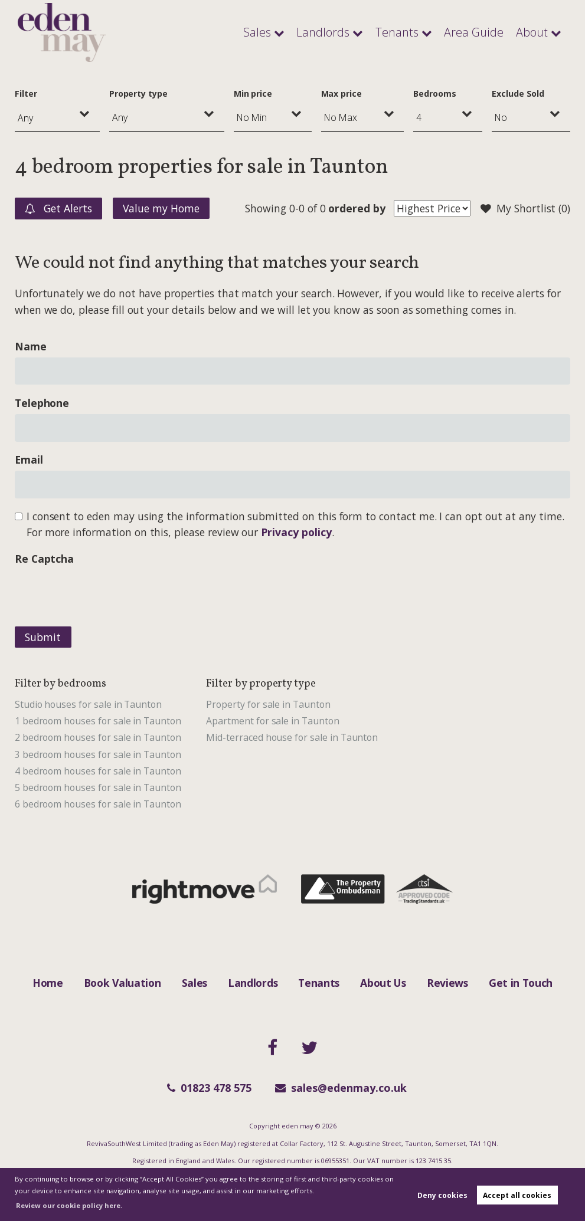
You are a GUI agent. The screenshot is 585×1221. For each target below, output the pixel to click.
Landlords (350, 32)
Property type (138, 93)
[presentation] (104, 593)
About (534, 32)
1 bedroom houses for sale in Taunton (98, 720)
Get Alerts (58, 208)
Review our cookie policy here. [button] (69, 1205)
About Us (383, 983)
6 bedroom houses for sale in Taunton (98, 803)
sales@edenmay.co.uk (341, 1088)
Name (31, 346)
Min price (253, 93)
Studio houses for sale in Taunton (88, 704)
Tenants (416, 32)
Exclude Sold (518, 93)
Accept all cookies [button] (517, 1195)
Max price (341, 93)
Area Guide (484, 32)
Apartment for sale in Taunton (272, 720)
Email (29, 459)
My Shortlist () (525, 208)
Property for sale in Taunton (268, 704)
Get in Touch (521, 983)
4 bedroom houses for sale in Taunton (98, 770)
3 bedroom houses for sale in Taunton (98, 754)
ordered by (356, 208)
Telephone (42, 403)
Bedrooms (434, 93)
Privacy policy (296, 532)
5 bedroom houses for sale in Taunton (98, 787)
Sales (292, 32)
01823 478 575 (209, 1088)
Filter (26, 93)
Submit (43, 637)
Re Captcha (44, 559)
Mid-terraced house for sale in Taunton (292, 737)
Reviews (447, 983)
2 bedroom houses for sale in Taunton (98, 737)
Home (47, 983)
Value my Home (161, 208)
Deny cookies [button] (442, 1195)
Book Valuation (122, 983)
